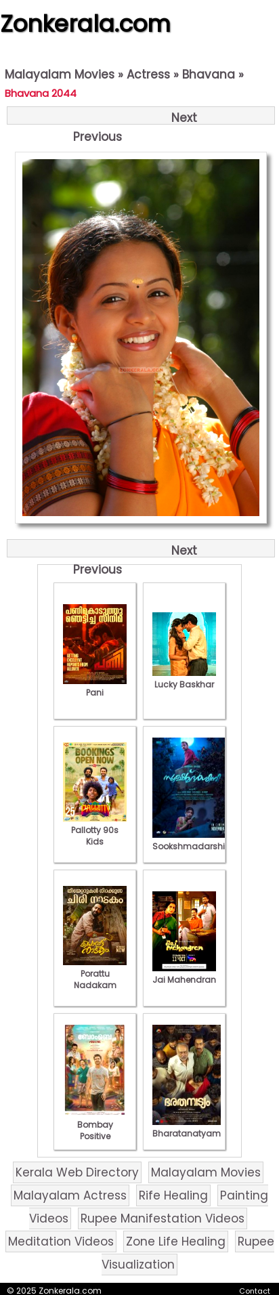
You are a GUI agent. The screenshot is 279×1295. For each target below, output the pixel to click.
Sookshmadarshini (192, 840)
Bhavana (208, 74)
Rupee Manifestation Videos (162, 1218)
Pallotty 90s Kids (95, 830)
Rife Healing (173, 1195)
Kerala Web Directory (77, 1172)
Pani (95, 686)
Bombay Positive (95, 1124)
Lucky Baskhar (184, 678)
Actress (148, 74)
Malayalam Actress (70, 1195)
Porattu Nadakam (95, 973)
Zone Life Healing (176, 1241)
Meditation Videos (61, 1241)
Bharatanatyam (186, 1127)
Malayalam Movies (59, 74)
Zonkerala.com (85, 23)
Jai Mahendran (184, 973)
